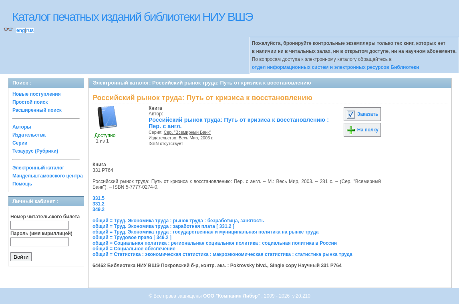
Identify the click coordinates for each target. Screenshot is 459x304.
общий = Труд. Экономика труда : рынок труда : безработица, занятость (178, 220)
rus (30, 30)
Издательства (29, 135)
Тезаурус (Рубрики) (35, 151)
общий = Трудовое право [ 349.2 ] (132, 237)
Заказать (362, 114)
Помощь (22, 184)
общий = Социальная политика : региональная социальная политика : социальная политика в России (215, 243)
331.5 (99, 198)
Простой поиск (30, 102)
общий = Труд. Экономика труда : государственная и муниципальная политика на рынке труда (205, 232)
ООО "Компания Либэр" (232, 296)
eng (20, 30)
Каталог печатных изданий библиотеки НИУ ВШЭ (132, 16)
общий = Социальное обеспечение (134, 249)
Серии (19, 143)
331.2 (99, 204)
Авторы (21, 127)
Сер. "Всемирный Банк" (187, 132)
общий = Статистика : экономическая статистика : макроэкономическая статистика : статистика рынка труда (222, 254)
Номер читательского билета (45, 216)
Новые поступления (36, 94)
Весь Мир (188, 137)
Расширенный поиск (37, 110)
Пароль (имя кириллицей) (41, 233)
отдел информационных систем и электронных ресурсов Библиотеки (335, 67)
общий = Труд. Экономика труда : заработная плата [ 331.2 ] (163, 226)
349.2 (99, 209)
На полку (362, 130)
